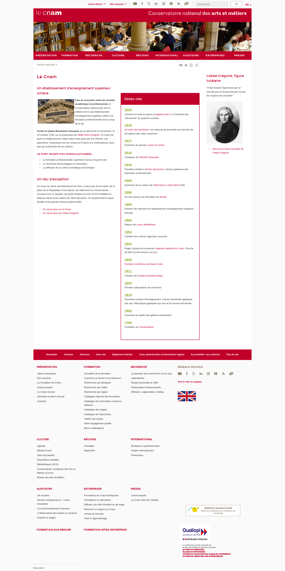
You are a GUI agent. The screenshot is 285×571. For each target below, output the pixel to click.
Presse (136, 488)
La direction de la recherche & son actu (151, 373)
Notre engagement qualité (97, 423)
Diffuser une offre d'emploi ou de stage (104, 504)
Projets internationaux (142, 450)
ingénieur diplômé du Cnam (169, 248)
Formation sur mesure (54, 529)
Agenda (41, 445)
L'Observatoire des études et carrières (57, 513)
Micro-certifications (94, 428)
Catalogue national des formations (102, 396)
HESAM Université (149, 157)
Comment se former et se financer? (102, 378)
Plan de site (233, 354)
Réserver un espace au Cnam (100, 509)
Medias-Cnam (44, 450)
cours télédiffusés (146, 224)
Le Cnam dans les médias (144, 499)
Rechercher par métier (96, 387)
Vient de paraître (46, 455)
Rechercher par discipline (97, 382)
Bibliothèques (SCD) (48, 464)
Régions (90, 439)
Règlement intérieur (122, 354)
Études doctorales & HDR (144, 382)
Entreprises (93, 488)
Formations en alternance (97, 499)
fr (247, 4)
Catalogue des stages (95, 409)
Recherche (139, 366)
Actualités (89, 445)
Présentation (47, 366)
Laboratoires (137, 378)
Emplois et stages (46, 517)
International (141, 439)
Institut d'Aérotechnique (150, 275)
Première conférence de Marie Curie (144, 264)
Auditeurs (44, 488)
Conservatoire (146, 327)
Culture (43, 439)
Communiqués (138, 495)
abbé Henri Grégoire (89, 135)
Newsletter (51, 354)
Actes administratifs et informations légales (161, 354)
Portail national (46, 64)
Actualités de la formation (97, 373)
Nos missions (44, 378)
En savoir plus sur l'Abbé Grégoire (61, 213)
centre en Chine (156, 145)
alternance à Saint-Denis (167, 185)
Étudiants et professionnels (145, 445)
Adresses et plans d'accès (51, 396)
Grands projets (45, 387)
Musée (163, 196)
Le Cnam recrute (46, 391)
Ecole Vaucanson (155, 169)
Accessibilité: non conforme (205, 354)
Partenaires (137, 455)
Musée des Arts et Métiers (50, 477)
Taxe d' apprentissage (95, 518)
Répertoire (89, 450)
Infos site (101, 354)
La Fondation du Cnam (49, 382)
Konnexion (38, 568)
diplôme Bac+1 (164, 114)
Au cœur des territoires (136, 129)
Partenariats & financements (146, 387)
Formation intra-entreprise (105, 529)
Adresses (85, 354)
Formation (92, 366)
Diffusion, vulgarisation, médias (147, 391)
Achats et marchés (94, 513)
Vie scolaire (43, 495)
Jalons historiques (46, 373)
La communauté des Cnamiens (53, 508)
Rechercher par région (96, 391)
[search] (211, 4)
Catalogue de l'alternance (97, 414)
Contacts (68, 354)
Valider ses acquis (93, 418)
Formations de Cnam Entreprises (101, 495)
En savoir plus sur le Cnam (57, 209)
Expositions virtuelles (48, 459)
